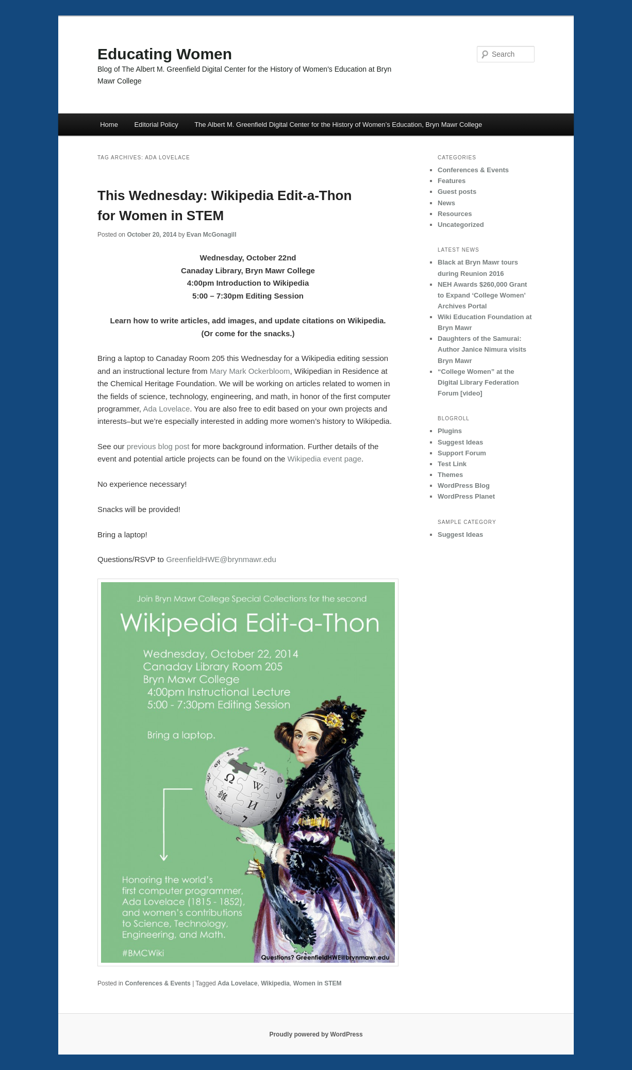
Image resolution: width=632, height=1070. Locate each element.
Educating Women (164, 53)
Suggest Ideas (460, 442)
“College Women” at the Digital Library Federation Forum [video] (478, 382)
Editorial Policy (156, 124)
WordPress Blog (464, 485)
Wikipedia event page (324, 458)
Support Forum (462, 453)
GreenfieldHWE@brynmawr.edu (221, 559)
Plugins (450, 431)
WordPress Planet (466, 496)
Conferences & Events (157, 983)
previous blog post (158, 446)
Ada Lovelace (166, 408)
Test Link (452, 464)
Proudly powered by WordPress (315, 1034)
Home (109, 124)
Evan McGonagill (212, 234)
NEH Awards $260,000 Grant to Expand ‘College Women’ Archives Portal (482, 295)
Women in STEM (317, 983)
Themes (450, 475)
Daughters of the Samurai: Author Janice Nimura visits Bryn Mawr (482, 349)
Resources (455, 214)
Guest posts (457, 191)
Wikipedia (275, 983)
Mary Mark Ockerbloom (250, 371)
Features (451, 181)
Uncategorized (461, 224)
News (446, 203)
